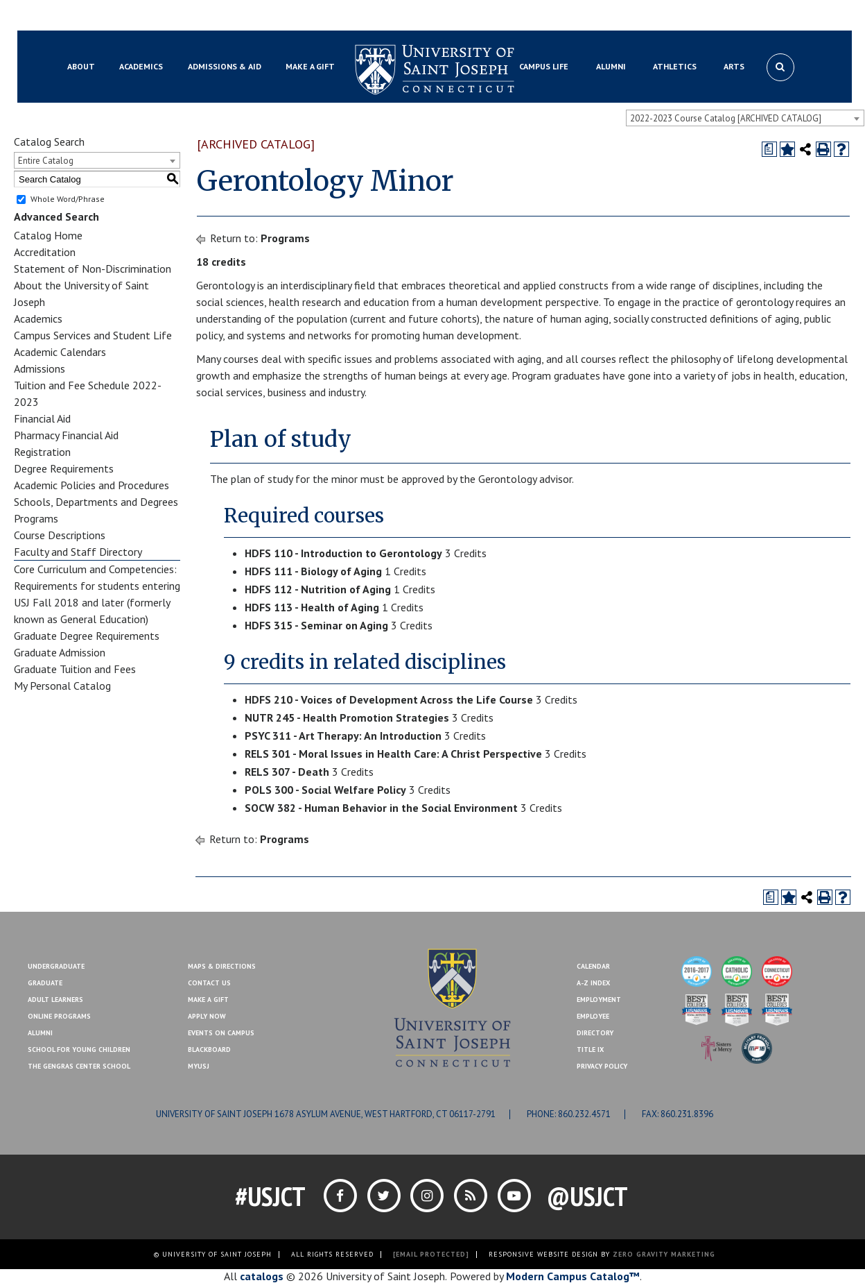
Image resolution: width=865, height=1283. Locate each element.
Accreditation (45, 252)
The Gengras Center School (79, 1066)
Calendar (593, 966)
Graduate (45, 982)
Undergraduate (56, 966)
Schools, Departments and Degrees (96, 502)
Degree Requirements (64, 468)
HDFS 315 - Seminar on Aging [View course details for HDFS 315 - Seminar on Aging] (316, 625)
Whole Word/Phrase (67, 199)
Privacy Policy (602, 1066)
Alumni (40, 1032)
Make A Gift (208, 999)
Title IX (590, 1049)
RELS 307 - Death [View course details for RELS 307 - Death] (287, 772)
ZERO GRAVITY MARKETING (664, 1254)
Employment (599, 999)
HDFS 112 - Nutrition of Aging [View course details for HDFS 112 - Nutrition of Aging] (318, 589)
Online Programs (59, 1016)
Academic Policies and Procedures (91, 485)
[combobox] (745, 118)
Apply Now (207, 1016)
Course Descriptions (59, 535)
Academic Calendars (60, 352)
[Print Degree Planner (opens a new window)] (769, 149)
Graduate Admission (59, 652)
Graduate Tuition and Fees (75, 669)
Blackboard (86, 16)
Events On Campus (221, 1032)
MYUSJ (136, 16)
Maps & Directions (222, 966)
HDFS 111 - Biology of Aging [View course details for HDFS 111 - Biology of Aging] (313, 571)
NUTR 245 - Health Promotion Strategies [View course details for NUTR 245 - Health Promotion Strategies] (347, 717)
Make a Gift (784, 16)
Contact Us (725, 16)
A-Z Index (593, 982)
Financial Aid (42, 418)
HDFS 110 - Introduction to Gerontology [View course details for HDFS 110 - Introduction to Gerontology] (343, 553)
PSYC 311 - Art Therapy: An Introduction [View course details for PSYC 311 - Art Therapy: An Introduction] (343, 735)
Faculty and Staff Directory (78, 552)
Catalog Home (48, 235)
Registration (42, 452)
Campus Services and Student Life (93, 335)
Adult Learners (55, 999)
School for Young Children (79, 1049)
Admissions (39, 368)
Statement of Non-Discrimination (92, 268)
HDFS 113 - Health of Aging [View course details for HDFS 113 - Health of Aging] (312, 607)
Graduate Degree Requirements (86, 636)
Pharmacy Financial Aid (66, 435)
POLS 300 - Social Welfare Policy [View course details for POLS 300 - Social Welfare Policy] (325, 790)
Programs (36, 518)
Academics (38, 318)
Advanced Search (56, 216)
